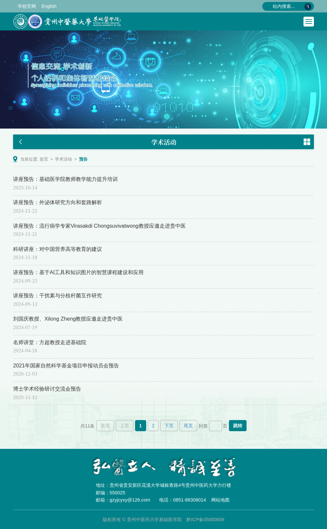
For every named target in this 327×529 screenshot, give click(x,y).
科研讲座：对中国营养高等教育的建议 (57, 249)
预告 (83, 159)
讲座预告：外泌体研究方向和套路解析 (57, 202)
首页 (44, 159)
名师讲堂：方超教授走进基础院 (49, 342)
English (49, 6)
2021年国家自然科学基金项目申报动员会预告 (66, 365)
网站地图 (220, 500)
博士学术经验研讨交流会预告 (47, 389)
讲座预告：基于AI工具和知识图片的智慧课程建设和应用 (78, 272)
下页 (169, 425)
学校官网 (27, 6)
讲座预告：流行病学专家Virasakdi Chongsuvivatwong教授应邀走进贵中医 (99, 226)
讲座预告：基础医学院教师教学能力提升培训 (65, 179)
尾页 (188, 425)
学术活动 (63, 159)
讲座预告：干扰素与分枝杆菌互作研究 (57, 295)
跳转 (237, 425)
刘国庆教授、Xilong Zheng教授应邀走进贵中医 (68, 319)
